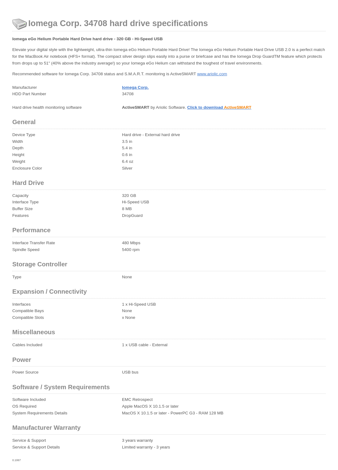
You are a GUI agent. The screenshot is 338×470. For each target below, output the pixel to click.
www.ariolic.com (212, 74)
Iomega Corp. (135, 87)
